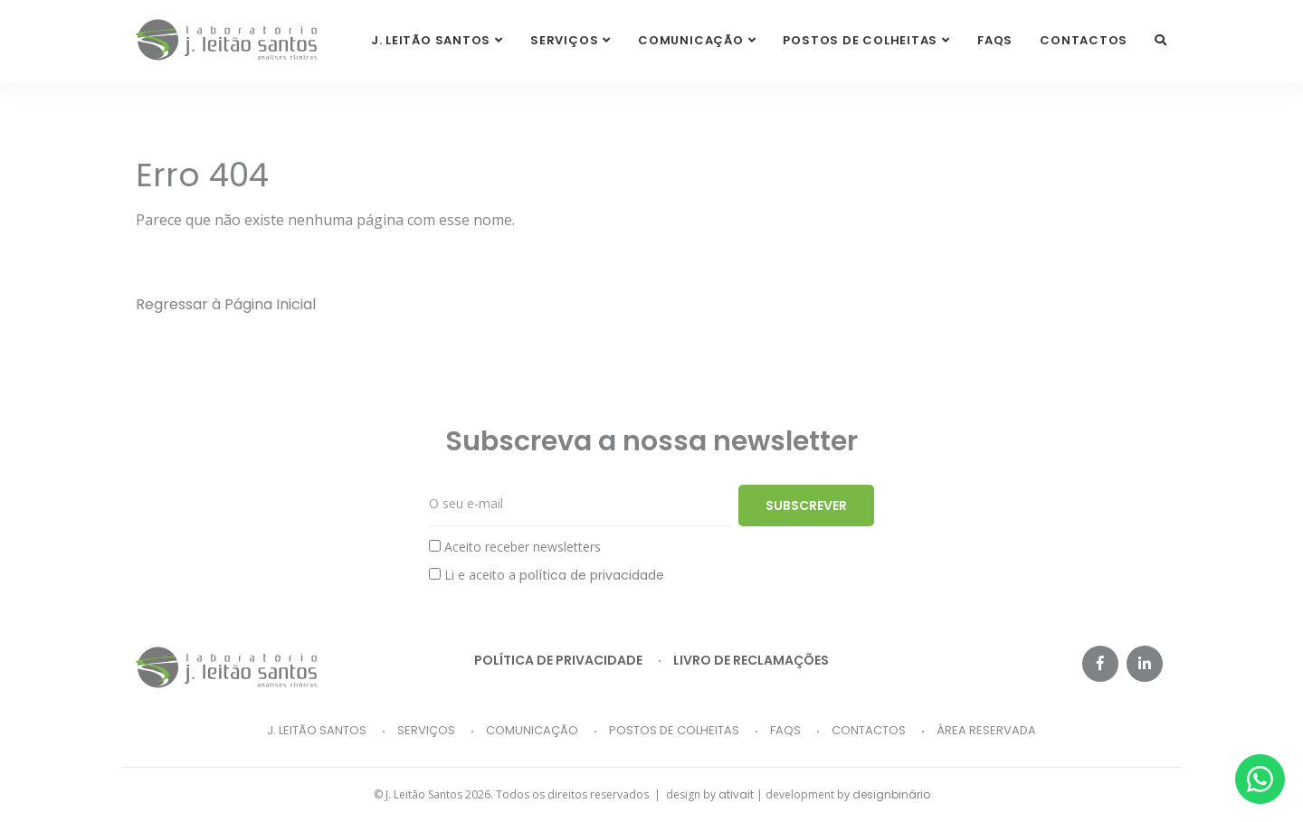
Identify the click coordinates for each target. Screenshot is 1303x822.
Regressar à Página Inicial (226, 304)
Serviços (426, 730)
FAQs (995, 40)
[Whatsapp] (1260, 779)
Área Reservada (986, 730)
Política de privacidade (558, 660)
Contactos (1083, 40)
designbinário (891, 794)
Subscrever (806, 505)
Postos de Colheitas (674, 730)
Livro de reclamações (751, 660)
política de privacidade (591, 575)
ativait (736, 794)
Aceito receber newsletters (515, 546)
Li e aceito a (546, 575)
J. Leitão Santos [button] (430, 40)
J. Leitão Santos (316, 730)
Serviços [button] (564, 40)
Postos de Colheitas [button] (860, 40)
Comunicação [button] (691, 40)
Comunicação (532, 730)
